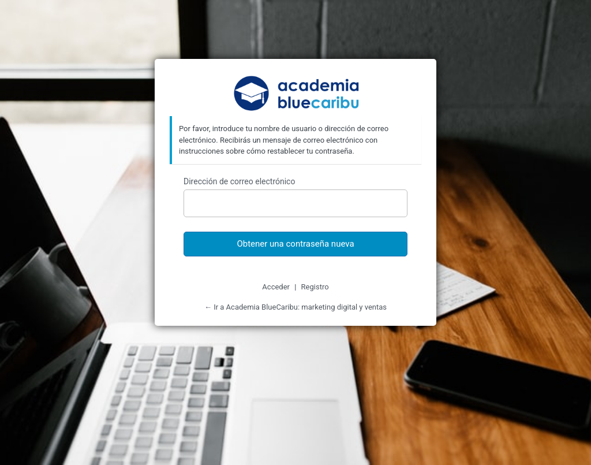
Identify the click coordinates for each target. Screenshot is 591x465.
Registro (315, 286)
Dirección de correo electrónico (239, 181)
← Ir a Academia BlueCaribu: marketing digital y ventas (295, 307)
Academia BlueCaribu (295, 94)
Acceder (276, 286)
